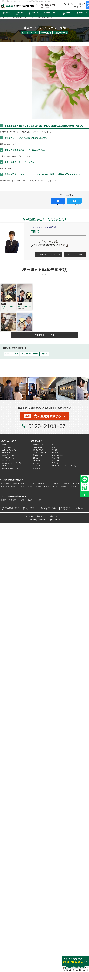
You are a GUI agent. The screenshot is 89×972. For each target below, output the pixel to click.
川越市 (15, 483)
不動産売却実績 (38, 445)
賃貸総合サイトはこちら (81, 508)
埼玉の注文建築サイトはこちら (30, 508)
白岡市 (66, 483)
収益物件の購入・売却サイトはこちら (49, 508)
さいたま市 (5, 483)
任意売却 (55, 463)
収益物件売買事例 (39, 450)
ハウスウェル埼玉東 (30, 354)
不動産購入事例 (38, 447)
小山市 (21, 500)
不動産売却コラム (8, 455)
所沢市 (72, 486)
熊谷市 (30, 486)
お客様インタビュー (50, 13)
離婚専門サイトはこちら (66, 508)
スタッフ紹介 (6, 447)
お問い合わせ (6, 466)
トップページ (6, 13)
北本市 (21, 486)
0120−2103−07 (47, 426)
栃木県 (3, 500)
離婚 (53, 447)
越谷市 (44, 354)
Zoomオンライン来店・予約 (12, 463)
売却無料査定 (6, 460)
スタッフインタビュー (10, 450)
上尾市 (40, 483)
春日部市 (57, 483)
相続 (53, 445)
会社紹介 (5, 445)
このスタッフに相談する (47, 254)
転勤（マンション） (59, 458)
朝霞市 (46, 486)
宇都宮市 (12, 500)
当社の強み (19, 13)
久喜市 (38, 486)
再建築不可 (36, 460)
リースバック (37, 463)
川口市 (31, 483)
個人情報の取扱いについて (11, 468)
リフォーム (36, 466)
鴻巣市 (63, 486)
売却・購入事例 (33, 13)
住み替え (36, 458)
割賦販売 (55, 452)
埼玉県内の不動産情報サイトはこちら (10, 508)
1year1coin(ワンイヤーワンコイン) (64, 466)
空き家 (54, 450)
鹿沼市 (30, 500)
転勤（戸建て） (57, 460)
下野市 (38, 500)
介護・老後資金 (57, 455)
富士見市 (4, 486)
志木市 (55, 486)
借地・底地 (36, 468)
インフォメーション (9, 458)
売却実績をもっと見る (44, 335)
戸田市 (48, 483)
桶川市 (13, 486)
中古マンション (11, 354)
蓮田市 (75, 483)
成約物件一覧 (67, 13)
